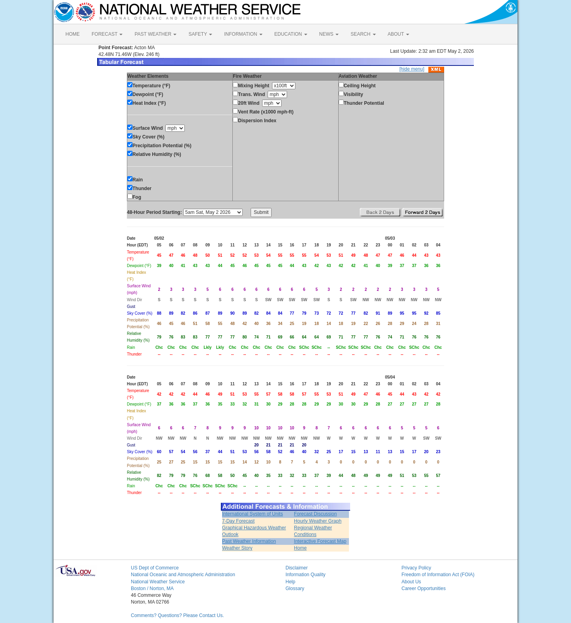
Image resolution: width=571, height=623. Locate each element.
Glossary (295, 588)
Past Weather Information (249, 541)
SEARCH (363, 34)
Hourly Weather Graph (317, 521)
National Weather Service (158, 582)
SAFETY (200, 34)
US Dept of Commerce (155, 568)
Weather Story (237, 548)
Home (300, 548)
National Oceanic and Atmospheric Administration (183, 574)
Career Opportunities (424, 588)
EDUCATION (290, 34)
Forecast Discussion (315, 514)
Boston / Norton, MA (152, 588)
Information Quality (306, 574)
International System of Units (252, 514)
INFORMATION (243, 34)
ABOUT (398, 34)
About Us (411, 582)
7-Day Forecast (238, 521)
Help (290, 582)
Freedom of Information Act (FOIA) (438, 574)
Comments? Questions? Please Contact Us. (177, 615)
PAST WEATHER (155, 34)
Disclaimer (297, 568)
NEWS (329, 34)
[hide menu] (411, 69)
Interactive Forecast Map (320, 541)
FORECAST (107, 34)
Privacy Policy (416, 568)
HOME (72, 34)
